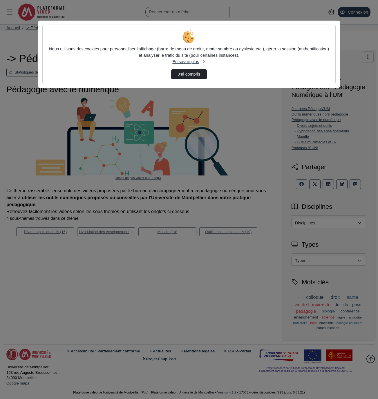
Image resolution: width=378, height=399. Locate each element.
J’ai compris (189, 74)
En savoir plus (188, 61)
